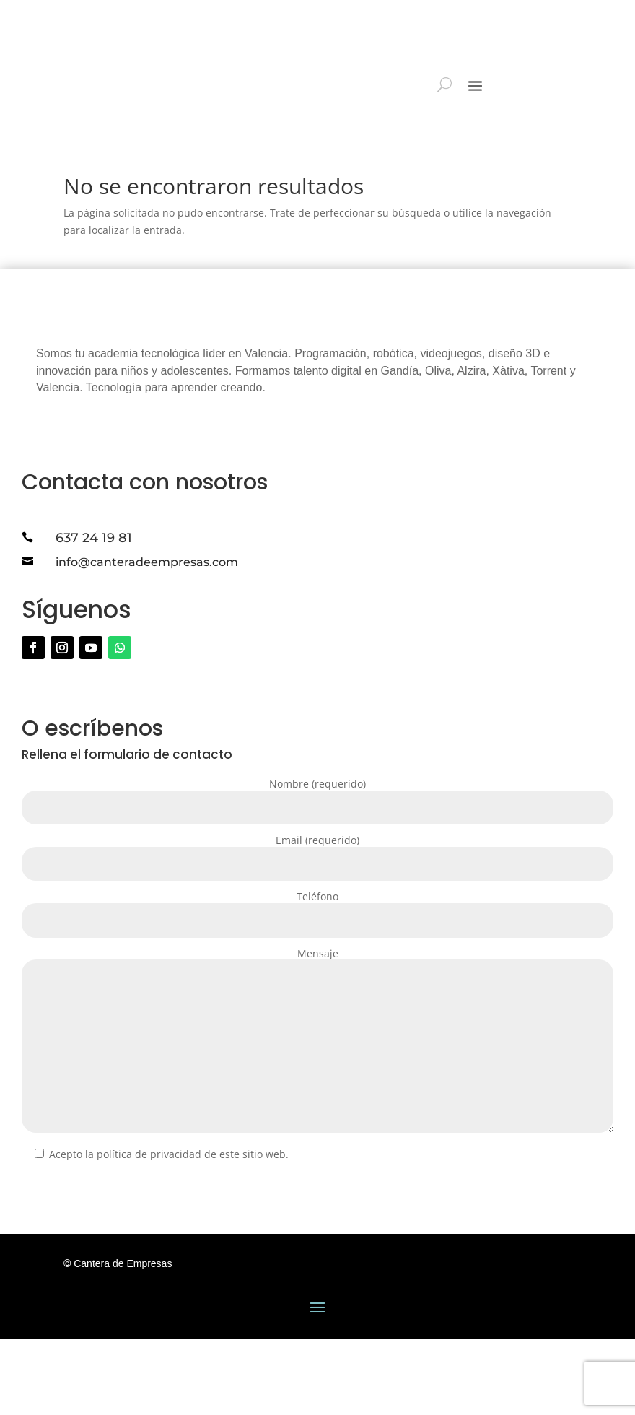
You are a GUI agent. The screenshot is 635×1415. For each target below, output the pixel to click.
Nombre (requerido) (317, 872)
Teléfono (317, 985)
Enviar (58, 1266)
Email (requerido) (317, 928)
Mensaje (317, 1118)
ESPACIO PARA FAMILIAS (555, 29)
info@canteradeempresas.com (147, 638)
